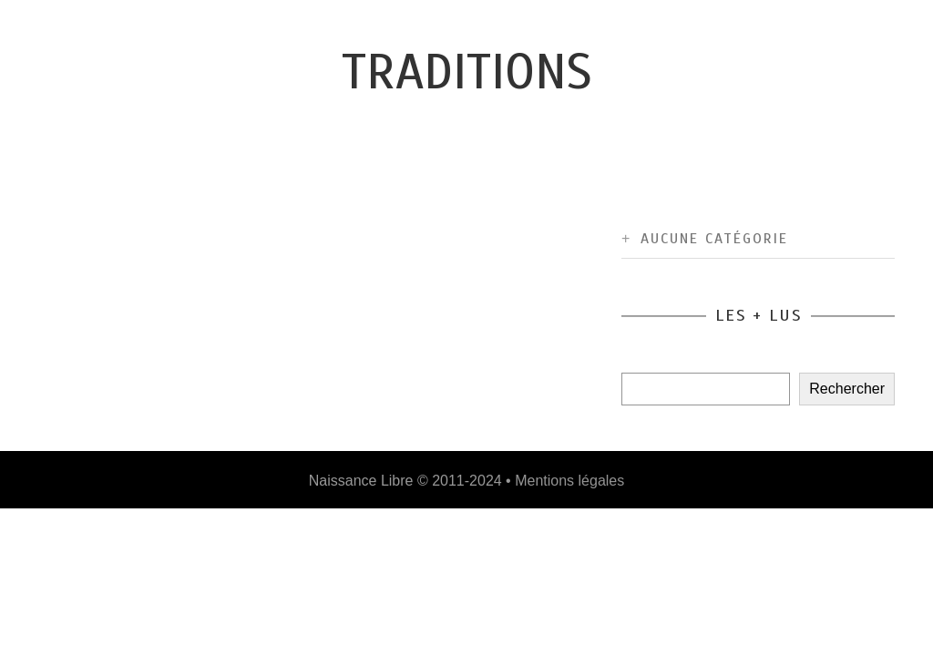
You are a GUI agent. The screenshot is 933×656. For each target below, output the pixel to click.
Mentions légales (569, 480)
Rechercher (847, 388)
